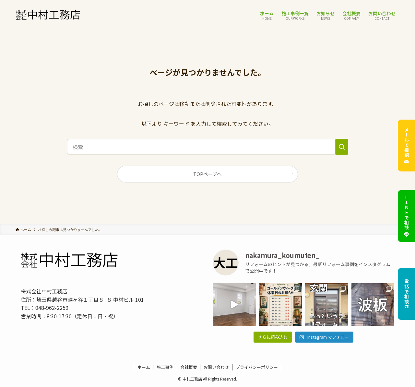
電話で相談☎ (406, 294)
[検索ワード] (207, 147)
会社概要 (188, 367)
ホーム (143, 367)
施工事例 (165, 367)
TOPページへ (207, 173)
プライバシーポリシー (257, 367)
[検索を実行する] (341, 147)
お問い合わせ (216, 367)
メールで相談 (406, 145)
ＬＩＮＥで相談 (406, 216)
